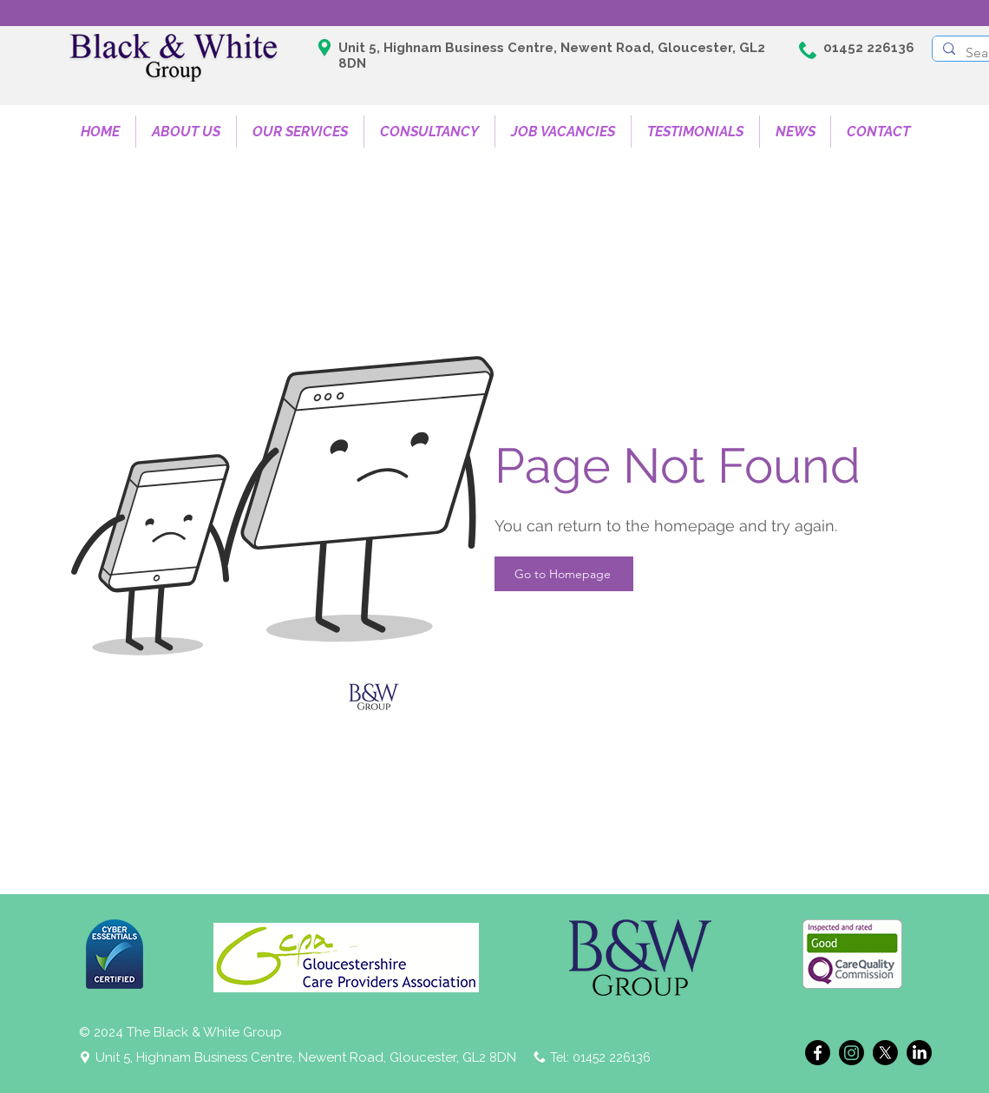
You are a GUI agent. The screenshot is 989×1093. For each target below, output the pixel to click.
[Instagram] (851, 1052)
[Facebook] (817, 1052)
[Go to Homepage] (563, 573)
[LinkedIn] (919, 1052)
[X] (885, 1052)
